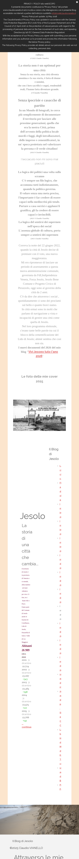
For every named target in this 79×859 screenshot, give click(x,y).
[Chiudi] (77, 2)
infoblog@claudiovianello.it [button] (64, 13)
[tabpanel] (39, 208)
